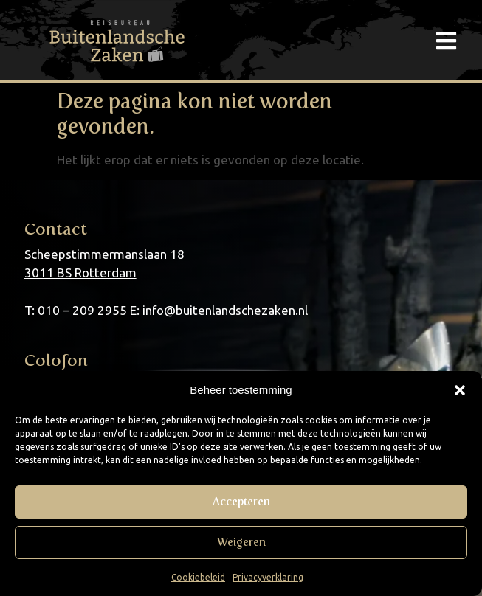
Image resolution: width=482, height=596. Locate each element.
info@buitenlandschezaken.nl (225, 310)
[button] (459, 390)
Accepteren (241, 501)
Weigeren (241, 542)
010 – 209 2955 (82, 310)
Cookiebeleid (198, 577)
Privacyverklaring (268, 577)
